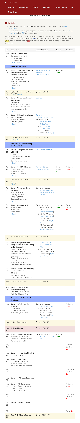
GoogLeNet (40, 169)
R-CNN (45, 243)
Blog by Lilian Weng (46, 216)
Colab (13, 94)
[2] (51, 133)
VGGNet (44, 167)
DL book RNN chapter (47, 190)
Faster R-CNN (48, 245)
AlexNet (38, 167)
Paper (42, 229)
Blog (46, 229)
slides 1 (14, 62)
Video (51, 229)
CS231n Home (11, 2)
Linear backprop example (44, 117)
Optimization (40, 98)
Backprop (39, 115)
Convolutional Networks (44, 150)
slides (13, 88)
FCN (41, 243)
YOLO (42, 247)
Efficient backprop (46, 128)
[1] (48, 133)
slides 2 (20, 62)
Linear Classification (43, 75)
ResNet (46, 169)
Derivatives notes (45, 126)
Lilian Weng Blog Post (47, 306)
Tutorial (19, 94)
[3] (53, 133)
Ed (23, 33)
